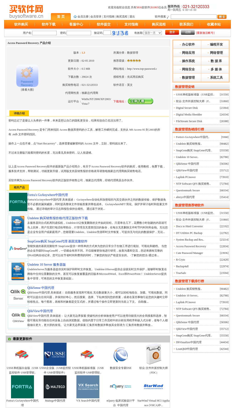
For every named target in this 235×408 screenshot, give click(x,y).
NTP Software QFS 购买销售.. (193, 183)
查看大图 (27, 89)
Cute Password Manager (189, 253)
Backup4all (182, 266)
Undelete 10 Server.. (187, 157)
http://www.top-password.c (142, 68)
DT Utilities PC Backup (189, 233)
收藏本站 (214, 24)
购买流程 (121, 16)
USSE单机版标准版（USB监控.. (195, 94)
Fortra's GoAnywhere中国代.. (193, 137)
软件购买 (21, 24)
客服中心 (76, 24)
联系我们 (186, 24)
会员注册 (83, 16)
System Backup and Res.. (190, 239)
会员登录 (95, 16)
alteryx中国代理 (185, 197)
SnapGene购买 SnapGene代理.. (194, 150)
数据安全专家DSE (121, 368)
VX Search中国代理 (88, 400)
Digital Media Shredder (189, 114)
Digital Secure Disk (187, 107)
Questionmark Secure (188, 190)
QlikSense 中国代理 (187, 163)
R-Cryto (180, 259)
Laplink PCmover (186, 177)
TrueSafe (181, 273)
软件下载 (49, 24)
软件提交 (104, 24)
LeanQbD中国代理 (187, 349)
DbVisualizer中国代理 (188, 342)
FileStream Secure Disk (189, 121)
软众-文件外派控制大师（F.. (193, 101)
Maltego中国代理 (55, 400)
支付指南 (109, 16)
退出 (132, 16)
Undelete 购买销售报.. (189, 143)
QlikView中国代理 (187, 170)
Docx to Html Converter (189, 226)
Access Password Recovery (191, 246)
